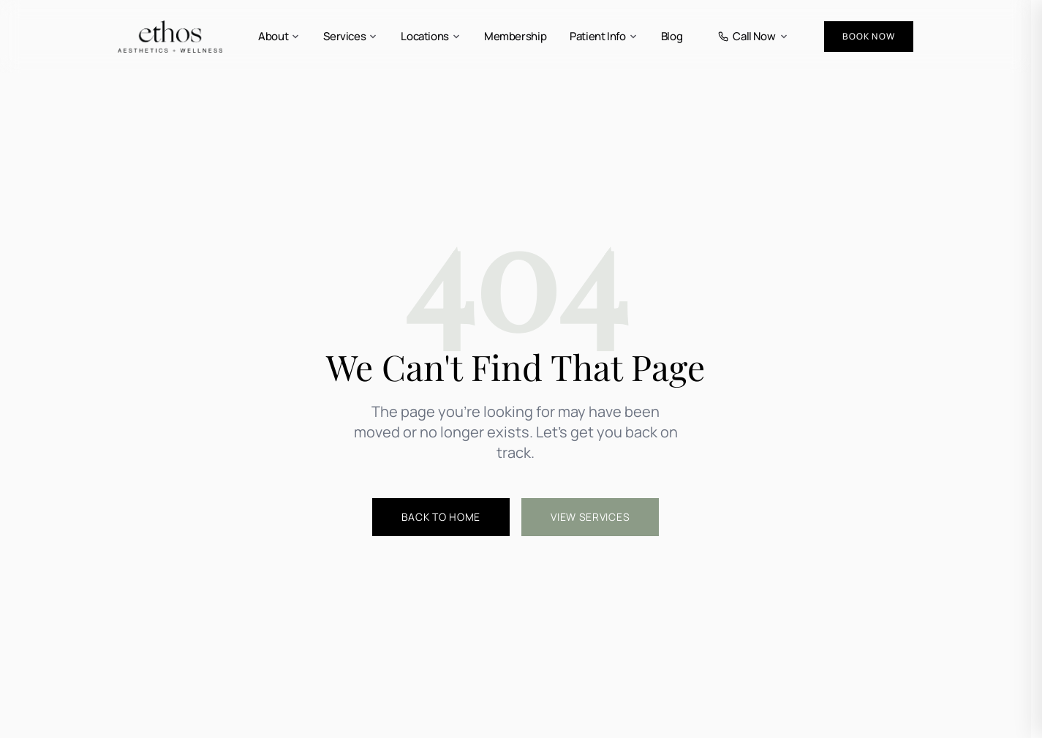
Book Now (868, 36)
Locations (431, 36)
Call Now (753, 36)
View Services (590, 517)
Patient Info (604, 36)
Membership (515, 36)
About (279, 36)
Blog (672, 36)
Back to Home (440, 517)
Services (350, 36)
